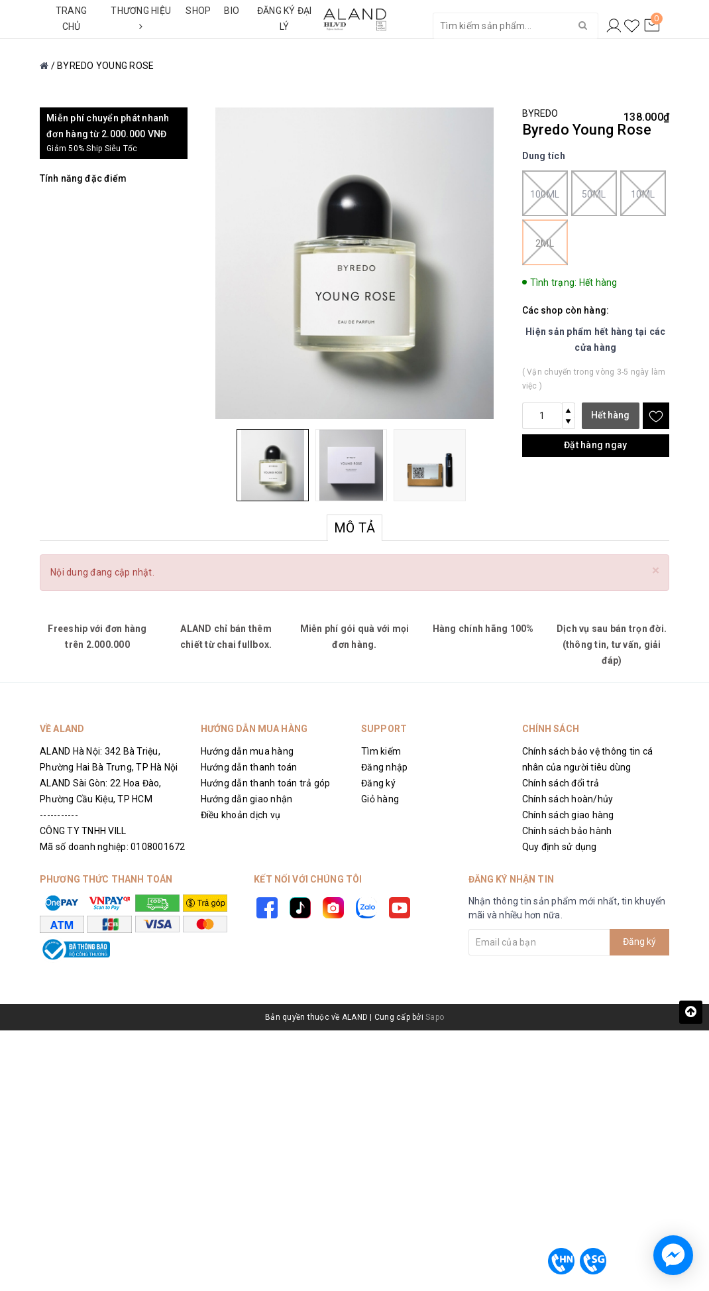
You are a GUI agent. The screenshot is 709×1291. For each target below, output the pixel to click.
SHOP (198, 10)
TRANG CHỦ (71, 18)
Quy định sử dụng (559, 846)
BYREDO (540, 113)
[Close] (655, 571)
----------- (59, 815)
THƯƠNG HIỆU (141, 18)
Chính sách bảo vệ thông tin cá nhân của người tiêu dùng (587, 759)
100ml (545, 193)
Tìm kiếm (381, 751)
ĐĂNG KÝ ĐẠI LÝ (284, 18)
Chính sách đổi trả (561, 783)
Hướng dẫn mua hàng (247, 751)
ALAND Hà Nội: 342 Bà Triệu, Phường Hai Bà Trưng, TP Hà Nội (109, 759)
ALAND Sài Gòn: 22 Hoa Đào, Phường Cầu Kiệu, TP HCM (101, 791)
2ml (545, 242)
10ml (643, 193)
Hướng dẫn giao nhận (247, 799)
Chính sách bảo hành (567, 831)
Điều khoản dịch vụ (241, 815)
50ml (594, 193)
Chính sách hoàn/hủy (568, 799)
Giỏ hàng (380, 799)
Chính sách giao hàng (568, 815)
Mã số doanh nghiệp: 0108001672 (113, 846)
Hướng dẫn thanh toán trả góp (266, 783)
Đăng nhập (384, 767)
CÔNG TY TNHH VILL (83, 831)
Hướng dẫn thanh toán (249, 767)
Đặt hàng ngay (595, 445)
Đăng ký (378, 783)
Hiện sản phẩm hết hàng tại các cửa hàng (595, 339)
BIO (231, 10)
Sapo (434, 1017)
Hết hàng (610, 415)
